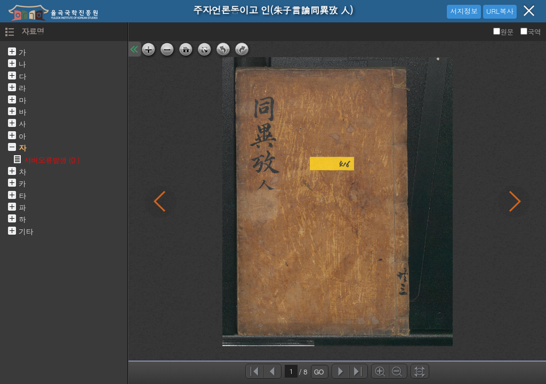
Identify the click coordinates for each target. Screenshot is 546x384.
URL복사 (499, 11)
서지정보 (464, 11)
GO (319, 371)
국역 (530, 32)
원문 (504, 32)
